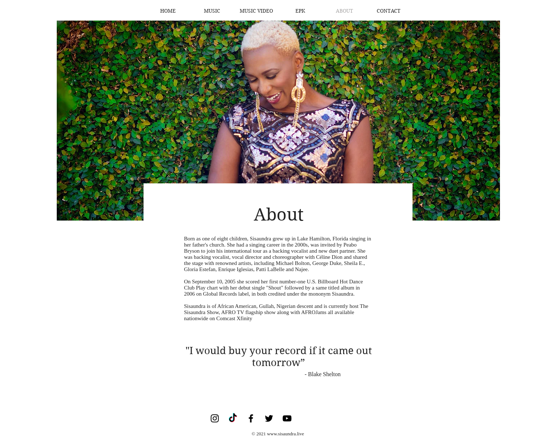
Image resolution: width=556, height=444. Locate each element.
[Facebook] (250, 418)
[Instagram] (214, 418)
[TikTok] (232, 418)
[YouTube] (287, 418)
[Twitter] (269, 418)
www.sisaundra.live (285, 433)
